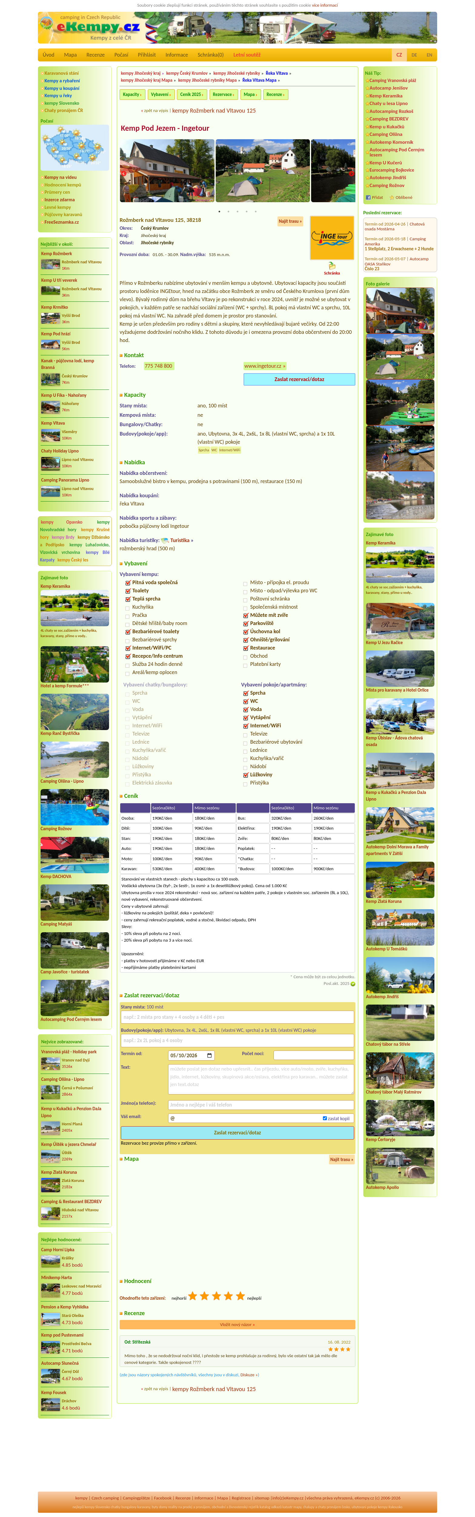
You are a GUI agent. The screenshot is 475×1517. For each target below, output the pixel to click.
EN (429, 55)
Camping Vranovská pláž (393, 80)
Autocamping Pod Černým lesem (71, 1019)
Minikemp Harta (56, 1277)
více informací (325, 5)
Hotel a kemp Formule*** (65, 686)
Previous (124, 174)
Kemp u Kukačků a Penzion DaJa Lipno (71, 1112)
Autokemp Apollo (382, 1187)
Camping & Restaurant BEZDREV (71, 1201)
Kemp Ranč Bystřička (60, 733)
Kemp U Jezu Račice (384, 642)
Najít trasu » (290, 222)
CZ (399, 54)
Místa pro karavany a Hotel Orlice (397, 690)
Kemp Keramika (55, 586)
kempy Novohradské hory (75, 525)
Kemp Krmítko (54, 307)
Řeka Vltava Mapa (260, 80)
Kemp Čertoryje (380, 1139)
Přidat (377, 197)
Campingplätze (136, 1498)
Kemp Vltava (53, 423)
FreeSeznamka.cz (62, 222)
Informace (176, 54)
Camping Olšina (386, 134)
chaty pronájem (329, 1507)
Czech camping (105, 1498)
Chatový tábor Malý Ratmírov (393, 1092)
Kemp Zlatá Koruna (59, 1172)
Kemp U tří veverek (59, 280)
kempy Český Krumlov (187, 73)
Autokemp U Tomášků (386, 949)
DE (414, 55)
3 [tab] (237, 212)
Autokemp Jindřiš (388, 177)
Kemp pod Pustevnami (62, 1335)
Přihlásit (147, 54)
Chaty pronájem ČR (64, 110)
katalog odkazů (271, 1507)
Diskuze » (249, 1375)
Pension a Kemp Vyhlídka (64, 1307)
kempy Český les (73, 560)
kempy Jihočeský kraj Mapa (146, 80)
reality (173, 1507)
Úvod (48, 54)
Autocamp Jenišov (389, 88)
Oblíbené (404, 197)
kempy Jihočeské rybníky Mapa (207, 80)
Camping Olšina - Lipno (62, 781)
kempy (81, 1498)
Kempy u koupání (62, 88)
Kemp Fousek (53, 1392)
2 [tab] (228, 212)
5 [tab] (256, 212)
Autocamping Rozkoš (392, 111)
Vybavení (159, 94)
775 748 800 (158, 366)
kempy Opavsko (61, 522)
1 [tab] (219, 212)
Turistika (179, 541)
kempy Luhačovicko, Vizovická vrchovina (75, 548)
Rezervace (222, 94)
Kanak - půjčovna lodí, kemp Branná (67, 364)
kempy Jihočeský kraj (141, 73)
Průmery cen (57, 192)
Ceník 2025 (190, 94)
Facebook (162, 1498)
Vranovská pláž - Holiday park (69, 1052)
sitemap (261, 1498)
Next (351, 174)
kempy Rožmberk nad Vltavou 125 (214, 110)
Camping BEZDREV (389, 119)
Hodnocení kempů (63, 185)
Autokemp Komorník (391, 142)
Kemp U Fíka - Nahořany (63, 395)
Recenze (96, 54)
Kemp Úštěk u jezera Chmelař (68, 1144)
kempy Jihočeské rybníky (237, 73)
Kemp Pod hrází (55, 334)
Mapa (70, 54)
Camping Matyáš (56, 924)
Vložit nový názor (237, 1325)
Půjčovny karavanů (63, 214)
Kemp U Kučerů (386, 163)
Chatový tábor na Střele (388, 1044)
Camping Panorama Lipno (65, 480)
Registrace (241, 1498)
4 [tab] (247, 212)
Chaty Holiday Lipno (60, 451)
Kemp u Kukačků (387, 126)
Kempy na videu (61, 177)
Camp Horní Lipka (57, 1249)
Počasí (121, 54)
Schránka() (211, 54)
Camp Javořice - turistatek (65, 972)
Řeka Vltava (277, 73)
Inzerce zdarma (60, 199)
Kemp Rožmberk (56, 253)
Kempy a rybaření (62, 81)
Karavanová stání (62, 73)
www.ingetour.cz (262, 366)
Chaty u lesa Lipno (389, 103)
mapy (297, 1507)
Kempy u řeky (58, 95)
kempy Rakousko (390, 1507)
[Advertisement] (75, 1455)
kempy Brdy (63, 537)
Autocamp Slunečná (60, 1363)
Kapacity (131, 94)
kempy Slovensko (62, 103)
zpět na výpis (156, 110)
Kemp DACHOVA (56, 876)
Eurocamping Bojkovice (392, 170)
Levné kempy (58, 207)
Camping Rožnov (56, 828)
